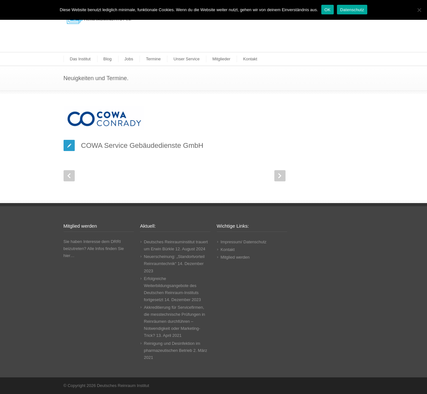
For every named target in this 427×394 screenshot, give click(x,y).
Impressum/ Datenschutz (244, 241)
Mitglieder (221, 59)
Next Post (280, 175)
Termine (153, 59)
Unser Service (186, 59)
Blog (107, 59)
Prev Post (69, 175)
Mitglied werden (235, 257)
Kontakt (250, 59)
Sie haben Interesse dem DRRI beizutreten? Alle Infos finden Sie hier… (94, 248)
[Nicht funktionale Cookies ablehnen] (419, 10)
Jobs (129, 59)
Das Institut (80, 59)
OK (327, 9)
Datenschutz (352, 9)
